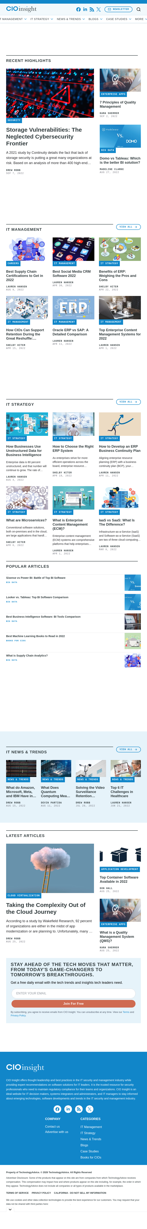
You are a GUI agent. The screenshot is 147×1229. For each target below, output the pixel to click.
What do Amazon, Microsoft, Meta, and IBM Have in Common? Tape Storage (20, 792)
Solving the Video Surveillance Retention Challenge (90, 792)
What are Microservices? (26, 520)
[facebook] (78, 9)
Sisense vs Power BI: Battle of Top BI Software (35, 577)
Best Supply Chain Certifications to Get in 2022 (24, 276)
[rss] (92, 9)
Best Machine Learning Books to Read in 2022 (35, 636)
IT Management (27, 19)
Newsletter (118, 9)
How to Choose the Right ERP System (73, 449)
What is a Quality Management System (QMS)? (117, 937)
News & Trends (85, 19)
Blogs (110, 19)
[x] (98, 9)
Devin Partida (51, 802)
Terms (126, 1012)
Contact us (52, 1126)
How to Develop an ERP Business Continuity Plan (119, 449)
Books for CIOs (16, 640)
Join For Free (73, 1003)
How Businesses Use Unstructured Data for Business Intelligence (24, 451)
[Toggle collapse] (10, 1209)
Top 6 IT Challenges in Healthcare (122, 792)
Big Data (11, 582)
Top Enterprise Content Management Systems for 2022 (120, 334)
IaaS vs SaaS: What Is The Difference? (117, 522)
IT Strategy (56, 19)
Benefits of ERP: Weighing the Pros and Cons (117, 276)
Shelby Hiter (108, 286)
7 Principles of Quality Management (118, 104)
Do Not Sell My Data (59, 1204)
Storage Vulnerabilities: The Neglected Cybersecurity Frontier (44, 137)
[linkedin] (85, 9)
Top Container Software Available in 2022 (119, 879)
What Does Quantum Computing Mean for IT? (55, 792)
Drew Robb (13, 170)
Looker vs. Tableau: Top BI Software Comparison (37, 597)
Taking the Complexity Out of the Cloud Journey (45, 908)
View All (128, 226)
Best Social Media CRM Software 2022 (72, 274)
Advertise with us (56, 1132)
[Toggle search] (138, 9)
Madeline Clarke (112, 169)
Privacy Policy (18, 1015)
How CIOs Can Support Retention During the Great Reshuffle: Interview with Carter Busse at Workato (25, 334)
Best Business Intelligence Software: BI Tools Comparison (43, 616)
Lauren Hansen (16, 286)
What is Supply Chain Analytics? (27, 655)
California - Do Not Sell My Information (80, 1193)
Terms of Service (17, 1193)
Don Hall (106, 888)
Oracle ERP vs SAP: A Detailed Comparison (70, 332)
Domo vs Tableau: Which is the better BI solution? (120, 160)
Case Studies (90, 1151)
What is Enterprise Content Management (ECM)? (70, 524)
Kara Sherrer (109, 113)
